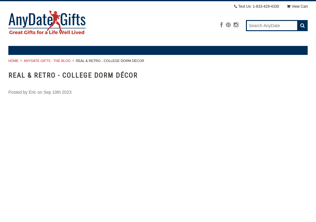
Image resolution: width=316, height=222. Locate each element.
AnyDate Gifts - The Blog (47, 61)
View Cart (297, 6)
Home (13, 61)
